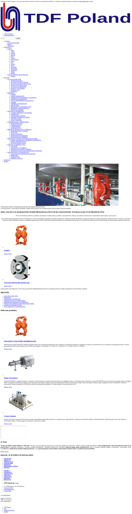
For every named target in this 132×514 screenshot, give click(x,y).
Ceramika (13, 102)
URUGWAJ (7, 475)
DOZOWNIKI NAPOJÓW (18, 116)
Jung (12, 62)
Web (5, 509)
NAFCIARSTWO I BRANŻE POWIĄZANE (23, 154)
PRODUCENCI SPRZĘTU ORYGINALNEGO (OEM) (22, 138)
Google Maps (7, 491)
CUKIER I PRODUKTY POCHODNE (21, 113)
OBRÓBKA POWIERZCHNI (19, 103)
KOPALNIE (14, 132)
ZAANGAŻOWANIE (13, 43)
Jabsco (12, 61)
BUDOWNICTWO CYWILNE (19, 131)
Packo (12, 65)
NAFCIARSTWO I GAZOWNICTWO (18, 152)
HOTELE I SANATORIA (18, 88)
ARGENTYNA (8, 473)
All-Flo (13, 52)
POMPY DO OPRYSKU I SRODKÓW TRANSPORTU (26, 140)
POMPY (9, 49)
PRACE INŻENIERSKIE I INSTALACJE (22, 100)
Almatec (13, 53)
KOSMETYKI (15, 114)
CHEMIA (13, 94)
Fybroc (13, 58)
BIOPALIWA (14, 155)
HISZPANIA (7, 458)
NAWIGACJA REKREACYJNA (16, 144)
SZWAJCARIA (8, 463)
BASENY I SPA (15, 90)
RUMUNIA (7, 465)
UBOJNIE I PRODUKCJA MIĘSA (20, 117)
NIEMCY (7, 470)
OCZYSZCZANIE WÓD (14, 79)
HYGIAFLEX (15, 59)
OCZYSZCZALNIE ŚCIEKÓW (19, 82)
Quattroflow (14, 68)
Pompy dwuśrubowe (11, 378)
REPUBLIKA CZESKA (11, 466)
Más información (84, 1)
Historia (9, 44)
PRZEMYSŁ (10, 93)
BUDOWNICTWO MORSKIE (19, 137)
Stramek (13, 76)
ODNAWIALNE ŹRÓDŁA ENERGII (21, 149)
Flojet (12, 56)
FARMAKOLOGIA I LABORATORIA (18, 122)
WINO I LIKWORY (16, 120)
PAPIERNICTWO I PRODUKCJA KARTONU (23, 97)
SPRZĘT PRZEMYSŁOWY (18, 141)
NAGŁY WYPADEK (16, 134)
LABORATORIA (15, 126)
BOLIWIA (7, 478)
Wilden (13, 73)
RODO (6, 161)
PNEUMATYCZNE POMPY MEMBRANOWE (20, 341)
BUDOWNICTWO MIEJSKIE (19, 135)
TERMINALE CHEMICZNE (19, 99)
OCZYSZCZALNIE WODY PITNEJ (21, 84)
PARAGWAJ (8, 477)
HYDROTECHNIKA (16, 81)
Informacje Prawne (9, 510)
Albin (12, 50)
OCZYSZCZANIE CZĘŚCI (18, 143)
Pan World (13, 67)
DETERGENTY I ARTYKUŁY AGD (21, 106)
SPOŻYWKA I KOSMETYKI (15, 111)
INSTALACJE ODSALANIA (19, 85)
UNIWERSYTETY (16, 128)
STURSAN (14, 70)
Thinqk (13, 71)
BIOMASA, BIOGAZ (17, 158)
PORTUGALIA (8, 461)
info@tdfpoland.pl (9, 489)
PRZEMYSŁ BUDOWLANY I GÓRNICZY (19, 129)
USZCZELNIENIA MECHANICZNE (17, 75)
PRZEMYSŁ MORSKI (17, 110)
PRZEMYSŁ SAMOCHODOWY (20, 108)
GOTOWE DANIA (16, 119)
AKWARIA (14, 91)
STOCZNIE (14, 146)
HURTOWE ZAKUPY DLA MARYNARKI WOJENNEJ (26, 151)
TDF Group (10, 46)
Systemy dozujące (10, 416)
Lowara (13, 64)
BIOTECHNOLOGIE (17, 123)
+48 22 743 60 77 (9, 488)
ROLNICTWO (15, 105)
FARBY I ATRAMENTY (17, 96)
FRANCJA (7, 460)
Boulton (13, 55)
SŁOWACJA (8, 472)
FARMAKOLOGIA (16, 125)
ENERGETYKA (15, 157)
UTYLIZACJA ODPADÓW (18, 87)
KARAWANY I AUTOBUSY (19, 148)
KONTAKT (7, 160)
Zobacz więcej (8, 254)
